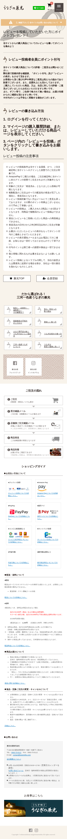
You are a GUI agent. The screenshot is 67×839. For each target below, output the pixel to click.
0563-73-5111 (16, 752)
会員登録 (50, 278)
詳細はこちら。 (10, 726)
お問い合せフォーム (16, 770)
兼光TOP (16, 278)
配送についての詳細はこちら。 (16, 597)
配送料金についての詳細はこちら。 (17, 646)
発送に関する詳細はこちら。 (15, 683)
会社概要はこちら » (14, 759)
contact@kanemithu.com (22, 755)
